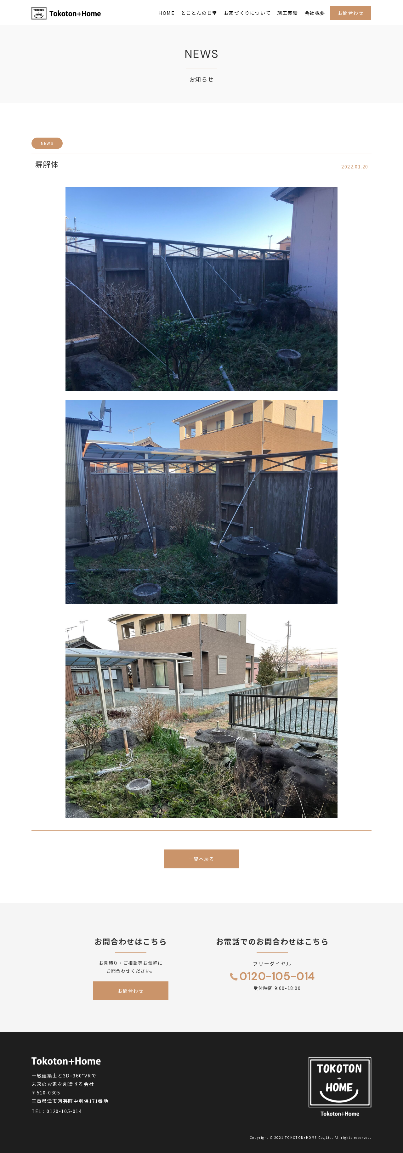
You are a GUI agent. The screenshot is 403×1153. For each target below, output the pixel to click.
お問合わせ (351, 12)
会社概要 (314, 12)
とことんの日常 (199, 12)
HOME (166, 12)
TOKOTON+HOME (301, 1137)
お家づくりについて (247, 12)
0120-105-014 (64, 1111)
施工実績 (287, 12)
